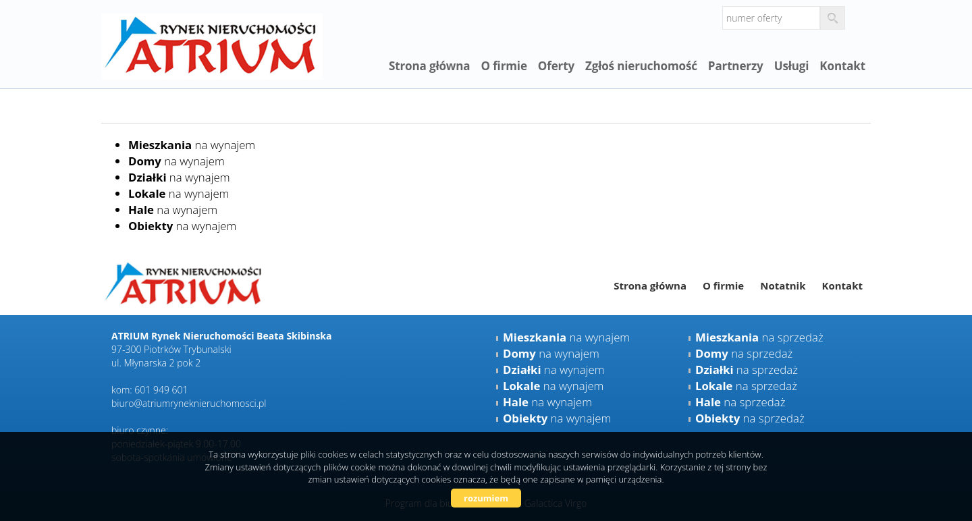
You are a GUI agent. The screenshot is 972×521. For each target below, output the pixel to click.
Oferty (556, 66)
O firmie (503, 66)
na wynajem (191, 145)
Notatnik (782, 285)
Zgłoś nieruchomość (641, 66)
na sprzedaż (759, 337)
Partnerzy (735, 66)
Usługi (791, 66)
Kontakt (842, 66)
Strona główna (429, 66)
